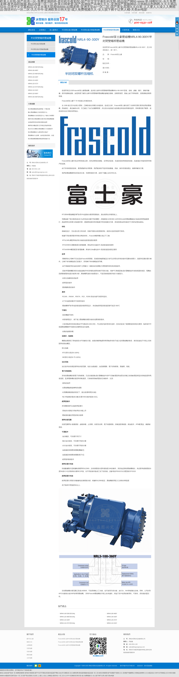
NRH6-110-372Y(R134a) (67, 623)
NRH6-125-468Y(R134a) (67, 617)
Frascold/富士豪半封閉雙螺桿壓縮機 (69, 645)
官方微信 (35, 665)
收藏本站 (149, 13)
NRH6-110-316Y (112, 623)
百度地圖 (127, 13)
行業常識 (125, 30)
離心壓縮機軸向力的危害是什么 (37, 112)
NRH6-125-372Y (112, 620)
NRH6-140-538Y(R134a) (67, 613)
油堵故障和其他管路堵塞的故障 (37, 122)
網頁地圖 (141, 13)
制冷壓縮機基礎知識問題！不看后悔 (39, 109)
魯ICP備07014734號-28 (127, 666)
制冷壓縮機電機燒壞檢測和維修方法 (39, 139)
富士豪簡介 (54, 30)
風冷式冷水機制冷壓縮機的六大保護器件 (40, 129)
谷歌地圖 (134, 13)
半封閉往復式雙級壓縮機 (90, 30)
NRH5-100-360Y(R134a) (35, 97)
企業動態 (29, 645)
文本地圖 (29, 658)
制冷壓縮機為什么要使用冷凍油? (38, 132)
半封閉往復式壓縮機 (69, 30)
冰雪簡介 (42, 30)
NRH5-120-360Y (33, 93)
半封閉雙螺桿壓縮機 (111, 30)
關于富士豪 (30, 639)
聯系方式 (136, 30)
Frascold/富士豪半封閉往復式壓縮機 (69, 639)
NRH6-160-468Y (112, 613)
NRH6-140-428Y (112, 617)
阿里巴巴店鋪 (39, 665)
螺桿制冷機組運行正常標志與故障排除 (39, 125)
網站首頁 (31, 30)
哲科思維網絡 (148, 666)
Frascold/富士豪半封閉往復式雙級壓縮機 (70, 642)
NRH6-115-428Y (65, 620)
